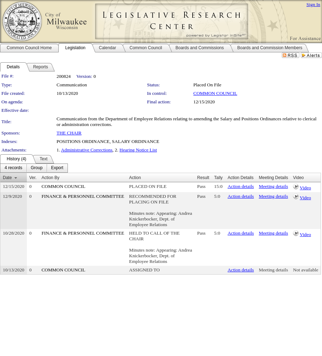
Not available (305, 269)
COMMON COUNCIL (215, 93)
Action (135, 177)
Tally (218, 177)
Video (305, 187)
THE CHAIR (69, 133)
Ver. (33, 177)
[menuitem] (13, 168)
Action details (241, 186)
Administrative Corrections (86, 150)
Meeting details (273, 186)
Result (203, 177)
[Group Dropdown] (37, 168)
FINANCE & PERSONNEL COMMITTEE (82, 196)
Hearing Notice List (138, 150)
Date (7, 177)
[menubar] (34, 168)
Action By (50, 177)
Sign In (313, 4)
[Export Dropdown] (57, 168)
